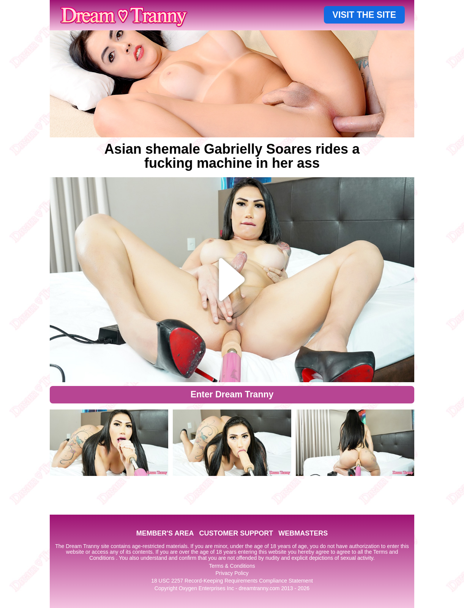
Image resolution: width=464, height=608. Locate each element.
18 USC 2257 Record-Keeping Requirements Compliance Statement (232, 581)
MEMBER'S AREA (165, 533)
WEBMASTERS (303, 533)
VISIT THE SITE (364, 15)
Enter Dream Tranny (232, 394)
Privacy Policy (231, 573)
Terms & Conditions (232, 566)
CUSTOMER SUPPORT (236, 533)
